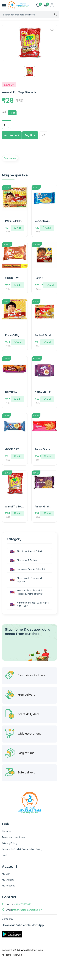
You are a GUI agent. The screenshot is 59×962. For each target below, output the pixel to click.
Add (17, 227)
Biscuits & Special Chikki (26, 551)
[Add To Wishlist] (43, 135)
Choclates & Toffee (23, 560)
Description (10, 158)
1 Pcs (12, 112)
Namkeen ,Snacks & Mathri (27, 569)
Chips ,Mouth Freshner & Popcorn (26, 580)
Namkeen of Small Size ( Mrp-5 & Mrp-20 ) (29, 604)
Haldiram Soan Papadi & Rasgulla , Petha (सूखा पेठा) (26, 592)
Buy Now (30, 135)
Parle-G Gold (43, 335)
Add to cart (11, 135)
